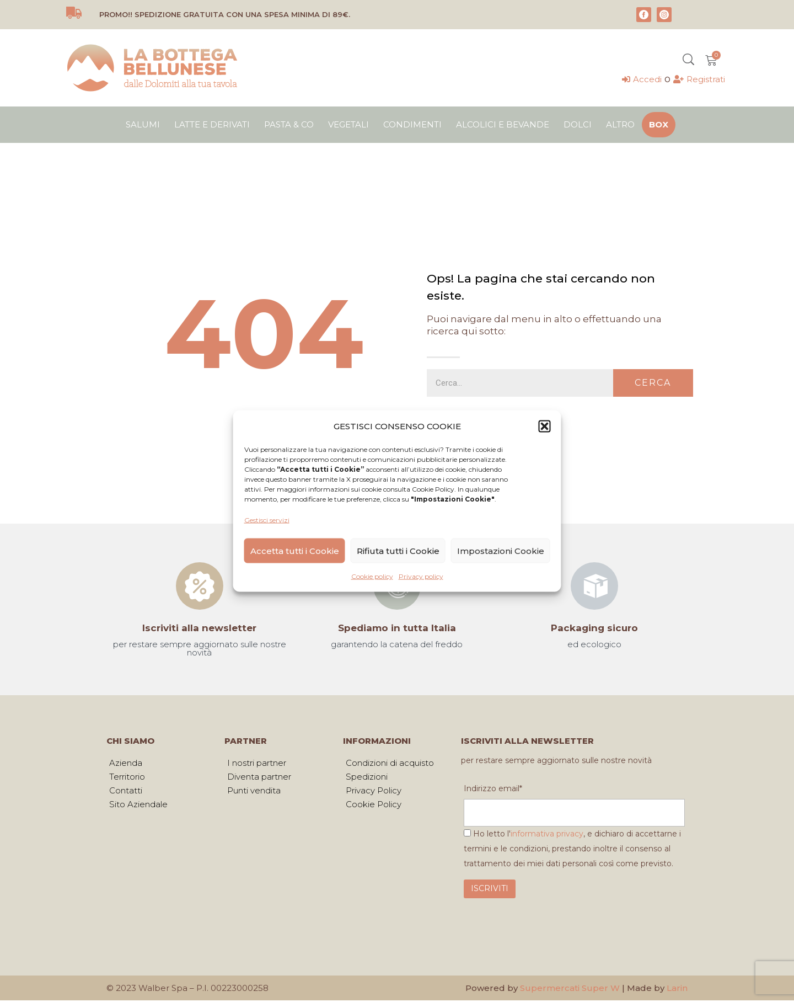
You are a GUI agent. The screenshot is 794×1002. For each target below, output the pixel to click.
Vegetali (348, 124)
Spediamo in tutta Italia (397, 627)
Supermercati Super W (570, 989)
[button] (544, 425)
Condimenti (412, 124)
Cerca (653, 382)
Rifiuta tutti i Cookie (398, 550)
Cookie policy (372, 576)
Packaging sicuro (594, 627)
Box (658, 124)
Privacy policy (421, 576)
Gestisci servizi (266, 520)
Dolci (578, 124)
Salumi (143, 124)
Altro (620, 124)
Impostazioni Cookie (500, 550)
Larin (677, 989)
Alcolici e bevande (502, 124)
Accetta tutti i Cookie (294, 550)
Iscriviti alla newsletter (199, 627)
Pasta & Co (289, 124)
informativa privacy (547, 835)
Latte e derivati (212, 124)
